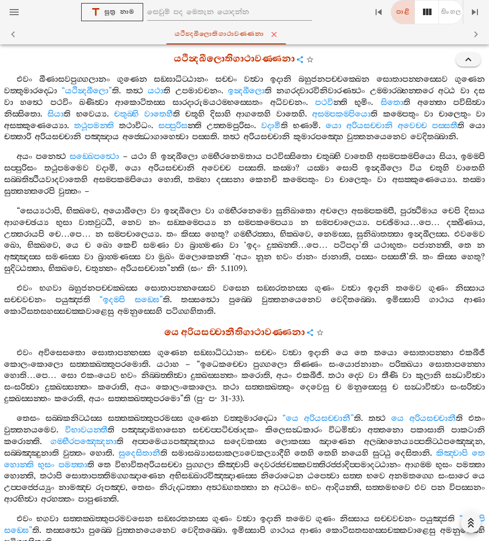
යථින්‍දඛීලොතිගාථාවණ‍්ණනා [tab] (246, 34)
